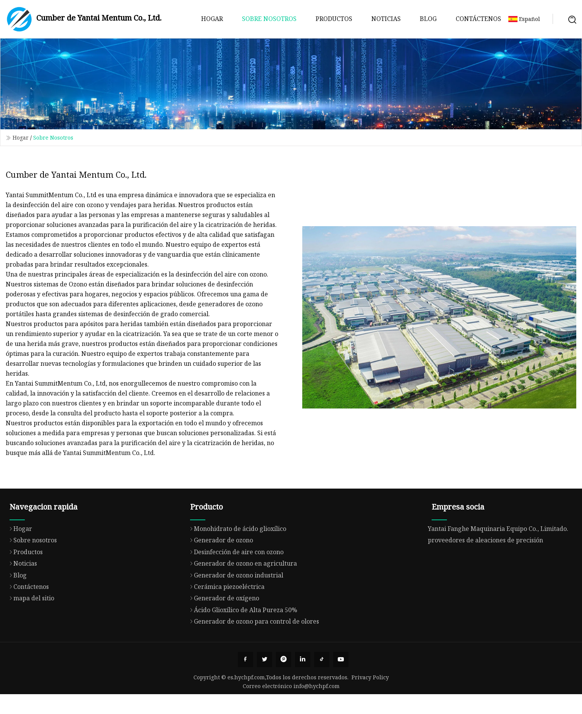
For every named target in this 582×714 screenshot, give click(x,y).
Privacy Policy (370, 677)
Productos (334, 18)
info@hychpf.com (316, 686)
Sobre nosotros (269, 18)
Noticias (386, 18)
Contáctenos (478, 18)
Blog (428, 18)
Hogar (212, 18)
